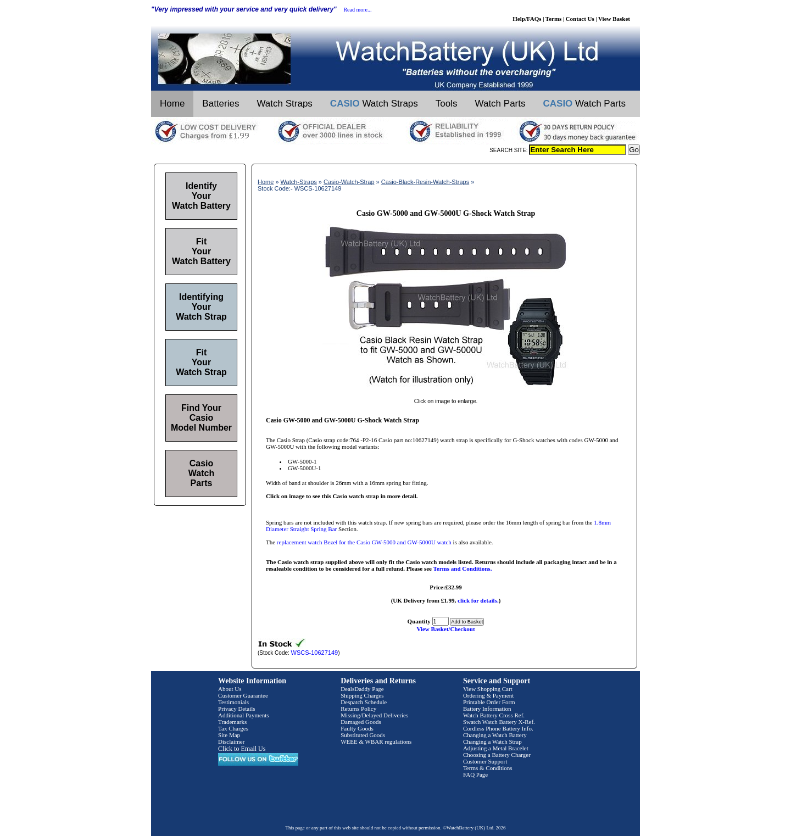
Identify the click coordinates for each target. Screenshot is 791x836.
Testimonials (233, 702)
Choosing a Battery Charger (497, 754)
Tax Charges (233, 728)
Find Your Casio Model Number (201, 417)
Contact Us (580, 18)
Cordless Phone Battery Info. (498, 728)
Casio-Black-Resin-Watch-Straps (425, 182)
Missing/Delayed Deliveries (374, 715)
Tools (447, 103)
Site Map (229, 735)
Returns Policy (358, 708)
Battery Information (487, 708)
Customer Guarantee (243, 695)
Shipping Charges (362, 695)
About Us (229, 688)
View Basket (614, 18)
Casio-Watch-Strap (349, 182)
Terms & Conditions (488, 768)
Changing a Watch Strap (492, 741)
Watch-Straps (299, 182)
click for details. (478, 600)
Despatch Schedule (364, 702)
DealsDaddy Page (362, 688)
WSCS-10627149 (314, 652)
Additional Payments (243, 715)
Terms (553, 18)
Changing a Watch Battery (495, 735)
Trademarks (232, 721)
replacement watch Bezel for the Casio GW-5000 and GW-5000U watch (364, 542)
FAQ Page (475, 774)
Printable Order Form (489, 702)
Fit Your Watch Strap (201, 362)
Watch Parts (500, 103)
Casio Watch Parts (201, 473)
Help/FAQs (527, 18)
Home (172, 103)
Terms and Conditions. (462, 568)
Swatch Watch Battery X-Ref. (499, 721)
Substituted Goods (363, 735)
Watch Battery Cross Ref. (494, 715)
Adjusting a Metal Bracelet (495, 748)
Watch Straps (284, 103)
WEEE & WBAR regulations (376, 741)
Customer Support (485, 761)
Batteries (220, 103)
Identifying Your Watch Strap (201, 306)
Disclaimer (231, 741)
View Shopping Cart (488, 688)
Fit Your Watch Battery (201, 251)
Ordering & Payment (488, 695)
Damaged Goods (361, 721)
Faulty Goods (357, 728)
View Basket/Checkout (445, 629)
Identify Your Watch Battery (201, 195)
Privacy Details (236, 708)
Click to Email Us (241, 749)
